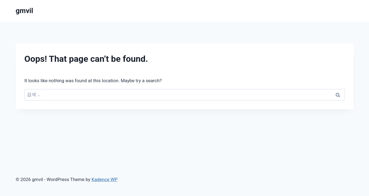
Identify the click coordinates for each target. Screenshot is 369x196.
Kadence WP (104, 179)
